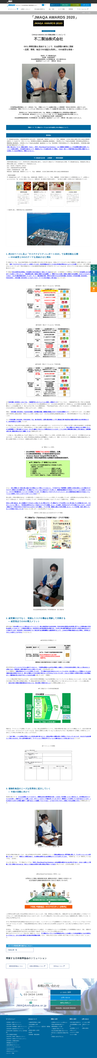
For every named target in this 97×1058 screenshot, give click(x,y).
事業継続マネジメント (12, 1042)
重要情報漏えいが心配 (57, 1026)
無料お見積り (85, 1028)
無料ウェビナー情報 (94, 267)
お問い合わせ (65, 997)
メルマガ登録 (93, 284)
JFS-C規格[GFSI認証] (12, 1034)
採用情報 (71, 9)
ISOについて (73, 1030)
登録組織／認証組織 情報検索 (65, 1008)
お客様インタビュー (25, 9)
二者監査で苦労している (57, 1028)
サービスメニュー (10, 1019)
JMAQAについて (32, 1019)
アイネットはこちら (82, 9)
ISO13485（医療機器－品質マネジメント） (17, 1026)
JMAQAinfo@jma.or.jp (31, 1005)
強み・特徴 (51, 9)
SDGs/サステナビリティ (12, 1051)
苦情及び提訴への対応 (34, 1030)
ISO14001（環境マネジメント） (14, 1024)
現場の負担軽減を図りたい (58, 1024)
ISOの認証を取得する (39, 9)
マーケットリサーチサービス (13, 1047)
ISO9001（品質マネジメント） (14, 1022)
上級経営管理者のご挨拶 (34, 1022)
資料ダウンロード (93, 273)
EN (45, 4)
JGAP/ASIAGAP (10, 1049)
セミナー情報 (61, 9)
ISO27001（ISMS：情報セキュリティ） (16, 1036)
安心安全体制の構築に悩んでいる (60, 1030)
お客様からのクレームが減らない (60, 1022)
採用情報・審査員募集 (34, 1034)
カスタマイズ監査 (74, 1032)
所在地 (30, 1032)
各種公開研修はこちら (36, 966)
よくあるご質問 (65, 992)
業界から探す (73, 1019)
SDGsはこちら (58, 966)
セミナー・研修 (10, 1053)
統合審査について (74, 1028)
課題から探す (54, 1019)
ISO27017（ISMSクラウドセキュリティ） (17, 1038)
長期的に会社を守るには (57, 1036)
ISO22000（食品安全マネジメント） (15, 1028)
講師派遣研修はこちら (16, 966)
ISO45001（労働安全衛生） (13, 1040)
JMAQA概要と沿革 (33, 1024)
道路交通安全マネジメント (13, 1045)
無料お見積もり (65, 1003)
